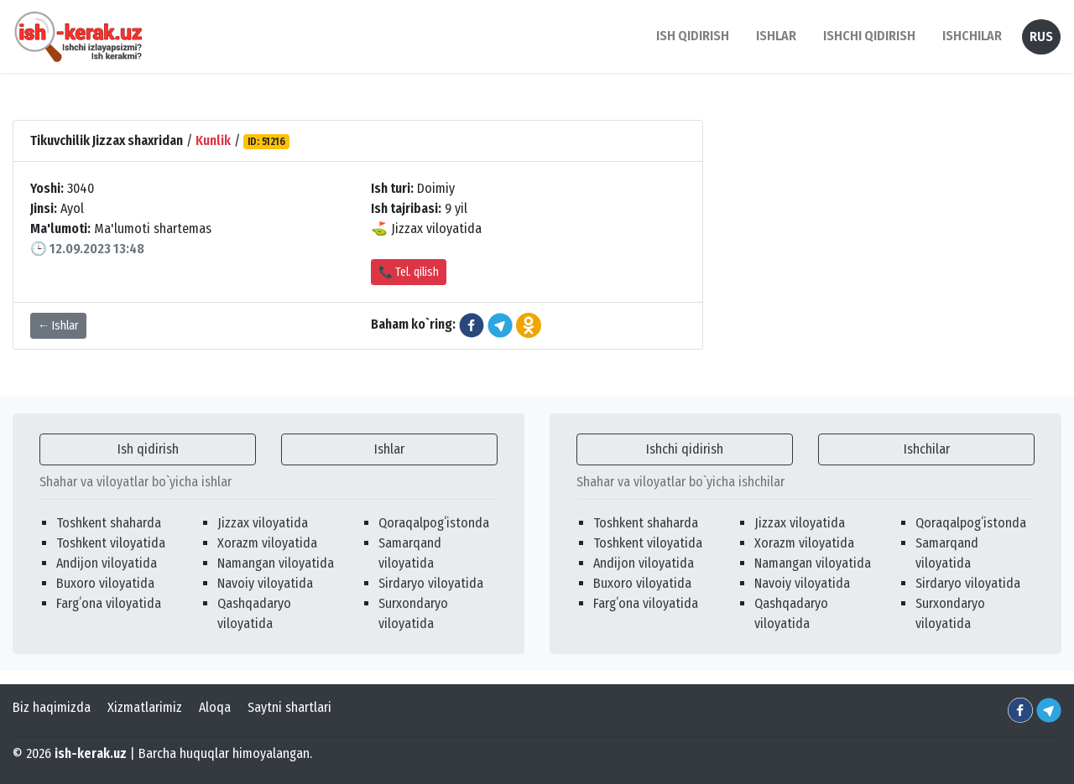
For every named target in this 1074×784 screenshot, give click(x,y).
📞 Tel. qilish (408, 272)
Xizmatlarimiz (144, 707)
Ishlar (389, 449)
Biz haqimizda (52, 707)
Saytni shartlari (289, 707)
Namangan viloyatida (275, 563)
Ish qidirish (148, 449)
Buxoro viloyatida (105, 583)
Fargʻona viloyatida (108, 603)
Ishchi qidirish (869, 36)
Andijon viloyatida (106, 563)
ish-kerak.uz (91, 753)
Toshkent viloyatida (110, 543)
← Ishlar (58, 326)
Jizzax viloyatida (262, 523)
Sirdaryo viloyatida (430, 583)
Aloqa (215, 707)
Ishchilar (927, 449)
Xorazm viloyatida (267, 543)
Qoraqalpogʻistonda (433, 523)
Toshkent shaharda (108, 523)
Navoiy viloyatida (265, 583)
